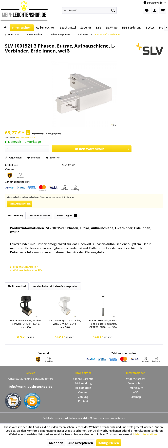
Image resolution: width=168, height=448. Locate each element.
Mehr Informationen (146, 434)
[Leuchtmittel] (68, 27)
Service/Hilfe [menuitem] (153, 2)
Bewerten (53, 157)
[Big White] (111, 27)
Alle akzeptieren (80, 443)
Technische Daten (40, 215)
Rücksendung (83, 383)
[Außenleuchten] (46, 27)
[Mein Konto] (154, 10)
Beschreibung (15, 215)
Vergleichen (13, 157)
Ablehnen (56, 443)
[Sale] (98, 27)
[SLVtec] (150, 27)
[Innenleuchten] (22, 27)
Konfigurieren (108, 443)
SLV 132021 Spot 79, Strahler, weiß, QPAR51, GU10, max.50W (65, 324)
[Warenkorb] (162, 10)
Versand (83, 392)
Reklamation (83, 388)
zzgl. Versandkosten (25, 137)
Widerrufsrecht (135, 379)
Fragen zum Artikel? (24, 267)
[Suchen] (113, 10)
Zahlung (83, 397)
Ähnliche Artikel (17, 286)
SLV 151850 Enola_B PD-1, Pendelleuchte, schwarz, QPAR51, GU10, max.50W (103, 324)
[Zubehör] (85, 27)
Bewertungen (66, 215)
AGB (135, 392)
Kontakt (83, 401)
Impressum (136, 388)
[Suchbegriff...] (89, 10)
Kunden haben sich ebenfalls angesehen (55, 286)
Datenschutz (136, 383)
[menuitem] (89, 10)
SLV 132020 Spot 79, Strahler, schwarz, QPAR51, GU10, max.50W (26, 324)
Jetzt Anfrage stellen (20, 203)
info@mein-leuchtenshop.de (30, 386)
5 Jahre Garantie (83, 379)
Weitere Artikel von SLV (26, 270)
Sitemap (136, 397)
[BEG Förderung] (132, 27)
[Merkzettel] (146, 10)
